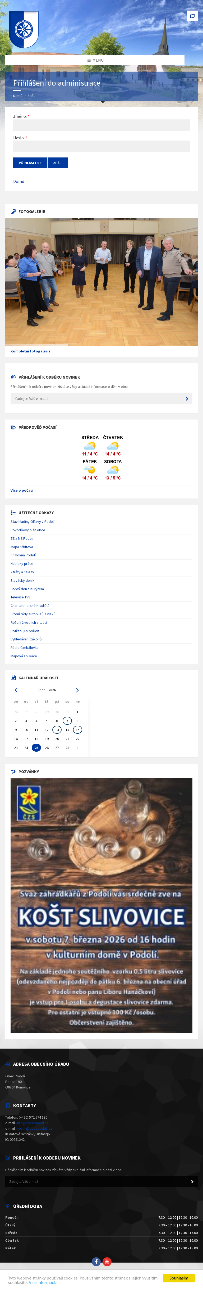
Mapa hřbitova (22, 547)
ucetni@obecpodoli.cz (34, 1128)
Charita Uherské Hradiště (30, 605)
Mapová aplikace (24, 656)
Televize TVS (20, 597)
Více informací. (42, 1282)
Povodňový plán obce (28, 530)
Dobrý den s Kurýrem (27, 589)
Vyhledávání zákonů (26, 639)
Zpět (31, 95)
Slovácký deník (22, 580)
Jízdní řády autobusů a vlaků (33, 614)
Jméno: (20, 116)
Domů (17, 95)
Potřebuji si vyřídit (25, 631)
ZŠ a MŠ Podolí (22, 538)
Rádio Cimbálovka (25, 647)
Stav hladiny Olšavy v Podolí (32, 521)
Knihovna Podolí (23, 555)
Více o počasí (22, 490)
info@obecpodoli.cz (32, 1122)
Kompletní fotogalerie (30, 351)
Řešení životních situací (29, 622)
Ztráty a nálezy (22, 572)
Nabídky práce (22, 563)
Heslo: (19, 137)
